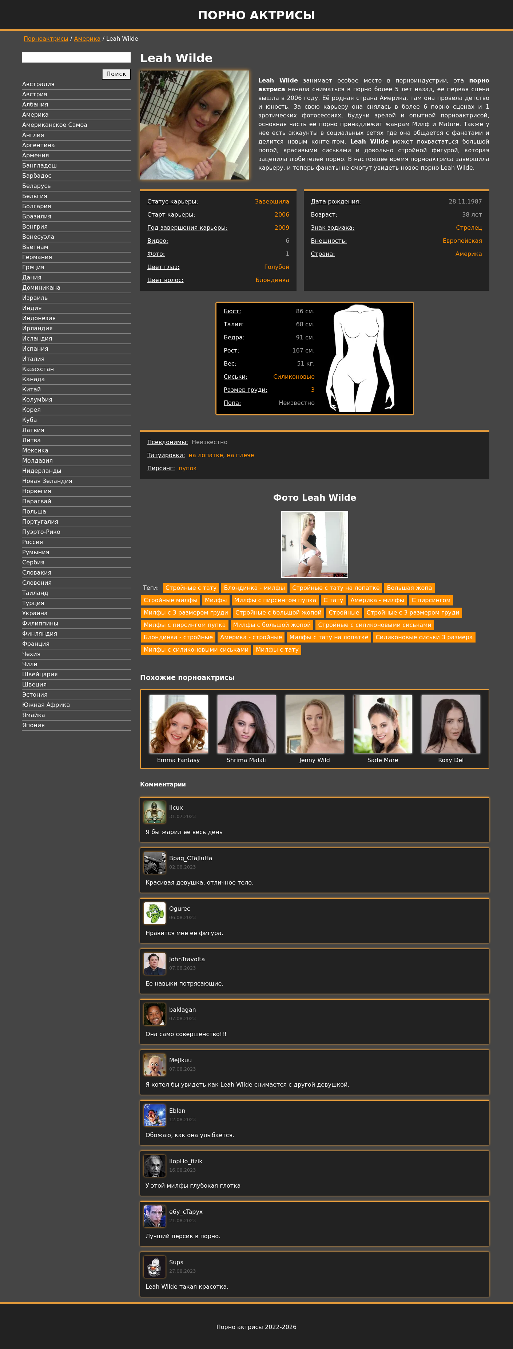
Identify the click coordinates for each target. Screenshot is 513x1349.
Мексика (35, 450)
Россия (32, 542)
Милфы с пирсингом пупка (275, 600)
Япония (33, 725)
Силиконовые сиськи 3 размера (424, 637)
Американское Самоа (54, 124)
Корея (31, 409)
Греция (33, 267)
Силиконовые (294, 376)
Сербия (33, 562)
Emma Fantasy (178, 760)
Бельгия (34, 196)
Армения (35, 155)
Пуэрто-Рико (41, 531)
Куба (29, 419)
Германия (37, 257)
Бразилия (36, 216)
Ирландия (37, 328)
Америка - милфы (377, 600)
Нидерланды (41, 470)
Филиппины (40, 623)
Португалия (40, 521)
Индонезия (39, 318)
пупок (188, 468)
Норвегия (36, 491)
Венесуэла (38, 236)
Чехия (31, 654)
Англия (33, 135)
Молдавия (37, 460)
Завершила (272, 201)
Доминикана (41, 287)
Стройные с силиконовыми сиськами (374, 624)
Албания (35, 104)
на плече (240, 455)
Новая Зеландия (47, 481)
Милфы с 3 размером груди (186, 612)
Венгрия (35, 226)
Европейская (462, 240)
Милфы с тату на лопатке (328, 637)
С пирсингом (430, 600)
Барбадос (36, 175)
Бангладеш (39, 165)
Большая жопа (409, 587)
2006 (282, 214)
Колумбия (37, 399)
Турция (33, 603)
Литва (31, 440)
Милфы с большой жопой (272, 624)
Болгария (36, 206)
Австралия (38, 84)
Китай (31, 389)
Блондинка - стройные (178, 637)
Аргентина (38, 145)
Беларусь (36, 185)
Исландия (37, 338)
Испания (35, 348)
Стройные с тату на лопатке (335, 587)
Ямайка (33, 715)
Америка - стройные (251, 637)
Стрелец (469, 227)
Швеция (34, 684)
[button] (315, 546)
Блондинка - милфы (254, 587)
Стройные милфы (171, 600)
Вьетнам (35, 246)
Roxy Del (451, 760)
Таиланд (35, 592)
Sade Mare (382, 760)
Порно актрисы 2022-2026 (256, 1327)
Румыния (35, 552)
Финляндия (39, 633)
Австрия (34, 94)
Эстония (35, 694)
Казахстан (38, 369)
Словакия (36, 572)
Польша (34, 511)
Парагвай (36, 501)
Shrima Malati (247, 760)
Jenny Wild (314, 760)
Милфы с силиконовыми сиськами (196, 649)
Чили (29, 664)
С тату (333, 600)
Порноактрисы (46, 38)
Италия (33, 358)
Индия (32, 308)
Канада (33, 379)
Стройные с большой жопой (278, 612)
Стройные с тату (191, 587)
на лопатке (206, 455)
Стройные (344, 612)
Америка (87, 38)
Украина (35, 613)
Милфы (216, 600)
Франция (35, 643)
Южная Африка (46, 704)
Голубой (276, 266)
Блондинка (273, 280)
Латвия (33, 430)
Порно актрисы (256, 15)
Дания (31, 277)
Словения (37, 582)
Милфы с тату (277, 649)
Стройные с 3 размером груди (413, 612)
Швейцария (40, 674)
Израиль (35, 297)
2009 (282, 227)
